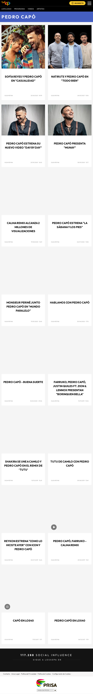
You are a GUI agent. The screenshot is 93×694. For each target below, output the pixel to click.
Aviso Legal (15, 674)
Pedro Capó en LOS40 (69, 620)
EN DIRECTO (79, 3)
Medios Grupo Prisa (46, 690)
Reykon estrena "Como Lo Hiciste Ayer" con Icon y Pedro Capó (23, 545)
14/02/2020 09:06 (36, 401)
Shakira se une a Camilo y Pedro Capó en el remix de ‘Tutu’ (23, 465)
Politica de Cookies (44, 674)
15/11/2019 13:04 (83, 401)
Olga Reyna (8, 95)
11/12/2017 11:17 (37, 639)
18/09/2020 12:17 (83, 162)
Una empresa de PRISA (46, 683)
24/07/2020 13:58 (82, 242)
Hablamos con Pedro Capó (70, 302)
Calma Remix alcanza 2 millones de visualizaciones (23, 227)
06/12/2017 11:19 (83, 639)
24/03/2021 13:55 (82, 95)
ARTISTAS (40, 9)
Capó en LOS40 (23, 620)
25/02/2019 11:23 (83, 560)
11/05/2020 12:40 (36, 321)
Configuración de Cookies (61, 674)
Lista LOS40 (6, 9)
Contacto (6, 674)
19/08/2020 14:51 (36, 242)
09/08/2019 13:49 (82, 480)
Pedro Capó (19, 17)
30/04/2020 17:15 (82, 321)
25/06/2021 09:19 (36, 95)
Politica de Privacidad (28, 674)
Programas (19, 9)
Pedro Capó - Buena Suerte (23, 382)
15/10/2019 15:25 (37, 480)
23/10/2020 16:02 (36, 162)
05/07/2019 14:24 (36, 560)
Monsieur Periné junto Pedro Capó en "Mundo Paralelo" (23, 306)
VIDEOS (31, 9)
